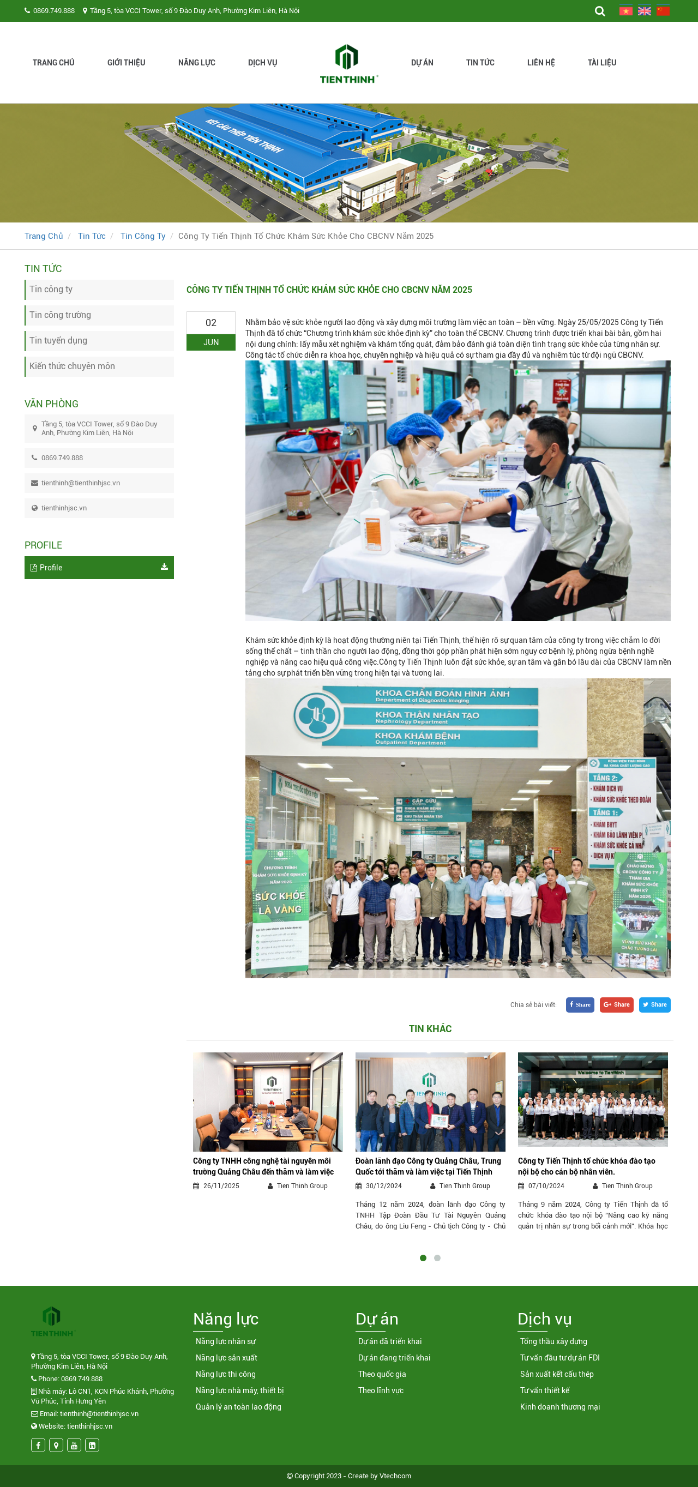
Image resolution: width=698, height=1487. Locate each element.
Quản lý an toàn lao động (238, 1406)
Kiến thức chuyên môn (72, 366)
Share (655, 1004)
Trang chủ (54, 62)
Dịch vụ (263, 62)
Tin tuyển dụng (58, 340)
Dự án (422, 62)
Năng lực (196, 62)
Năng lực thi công (226, 1374)
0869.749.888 (54, 11)
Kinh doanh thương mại (560, 1406)
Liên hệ (541, 62)
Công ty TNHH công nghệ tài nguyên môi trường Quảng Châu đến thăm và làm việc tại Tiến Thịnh (263, 1167)
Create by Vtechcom (379, 1476)
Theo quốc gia (382, 1374)
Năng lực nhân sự (225, 1341)
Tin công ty (143, 236)
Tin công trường (60, 315)
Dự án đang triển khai (394, 1357)
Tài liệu (602, 62)
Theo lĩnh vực (381, 1390)
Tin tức (480, 62)
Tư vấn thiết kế (544, 1390)
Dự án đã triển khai (390, 1341)
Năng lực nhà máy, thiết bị (240, 1390)
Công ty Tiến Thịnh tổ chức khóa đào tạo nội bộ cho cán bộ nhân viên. (586, 1166)
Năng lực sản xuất (226, 1357)
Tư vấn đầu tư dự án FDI (560, 1357)
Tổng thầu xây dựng (553, 1341)
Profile (99, 567)
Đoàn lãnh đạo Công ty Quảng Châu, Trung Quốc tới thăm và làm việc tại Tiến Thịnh (428, 1166)
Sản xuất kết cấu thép (557, 1374)
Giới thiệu (126, 62)
